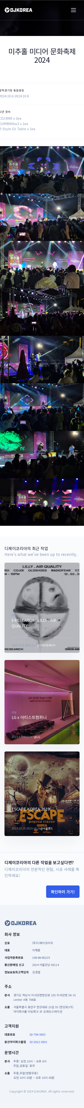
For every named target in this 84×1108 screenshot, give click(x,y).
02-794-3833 (37, 1034)
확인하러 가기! (63, 891)
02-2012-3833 (38, 1042)
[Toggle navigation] (73, 10)
